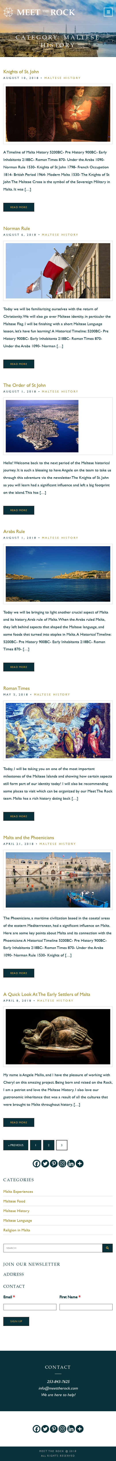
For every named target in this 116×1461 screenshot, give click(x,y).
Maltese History (62, 78)
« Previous (15, 1145)
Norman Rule (16, 228)
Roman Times (16, 688)
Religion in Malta (16, 1230)
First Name (69, 1297)
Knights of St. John (21, 71)
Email (9, 1297)
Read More (18, 207)
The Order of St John (24, 385)
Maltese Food (14, 1201)
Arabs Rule (14, 531)
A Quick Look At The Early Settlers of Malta (46, 994)
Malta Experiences (18, 1191)
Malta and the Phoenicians (28, 837)
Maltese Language (17, 1220)
